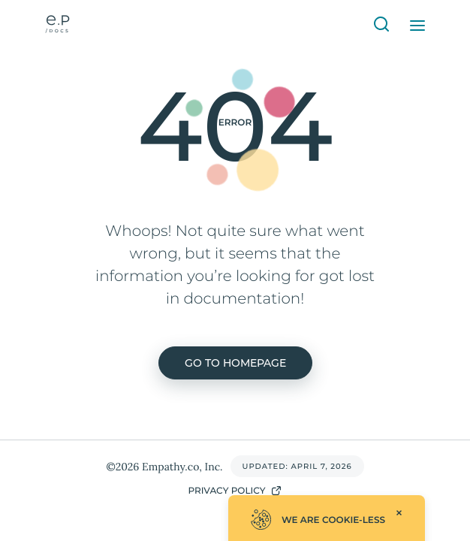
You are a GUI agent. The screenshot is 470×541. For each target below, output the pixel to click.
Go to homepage (235, 363)
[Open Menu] (417, 25)
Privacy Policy (235, 491)
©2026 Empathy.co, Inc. (164, 466)
